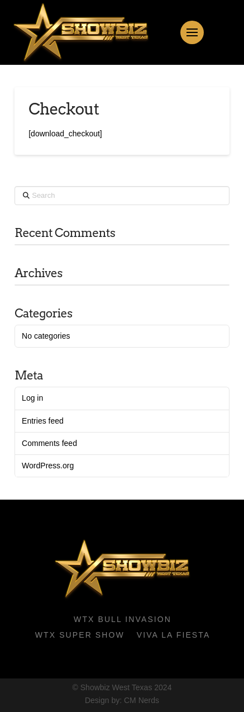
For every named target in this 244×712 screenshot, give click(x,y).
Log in (32, 397)
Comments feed (49, 443)
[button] (192, 32)
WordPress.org (48, 465)
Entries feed (43, 420)
